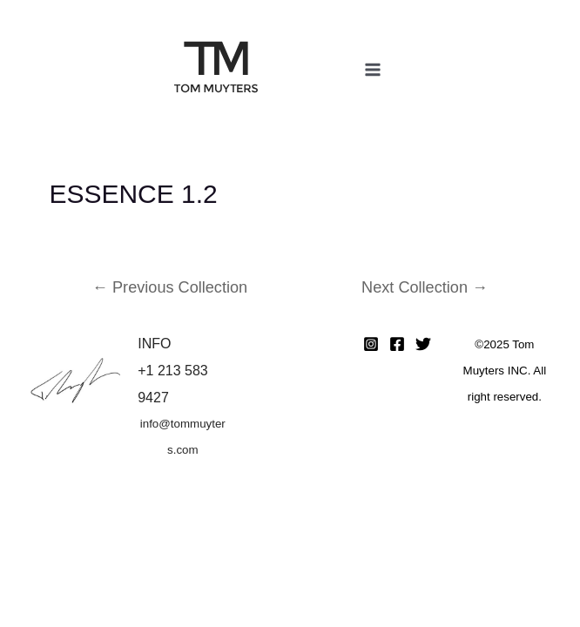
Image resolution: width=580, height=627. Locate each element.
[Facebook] (397, 344)
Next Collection (424, 287)
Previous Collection (169, 287)
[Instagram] (371, 344)
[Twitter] (423, 344)
